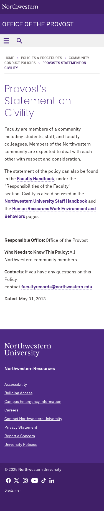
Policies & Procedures (41, 58)
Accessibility (15, 385)
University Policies (20, 445)
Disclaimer (12, 490)
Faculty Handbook (35, 179)
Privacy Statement (20, 427)
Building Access (18, 393)
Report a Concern (19, 436)
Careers (11, 410)
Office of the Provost (37, 25)
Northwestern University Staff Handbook (45, 201)
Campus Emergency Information (32, 402)
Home (9, 58)
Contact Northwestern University (33, 419)
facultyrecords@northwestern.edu (56, 287)
